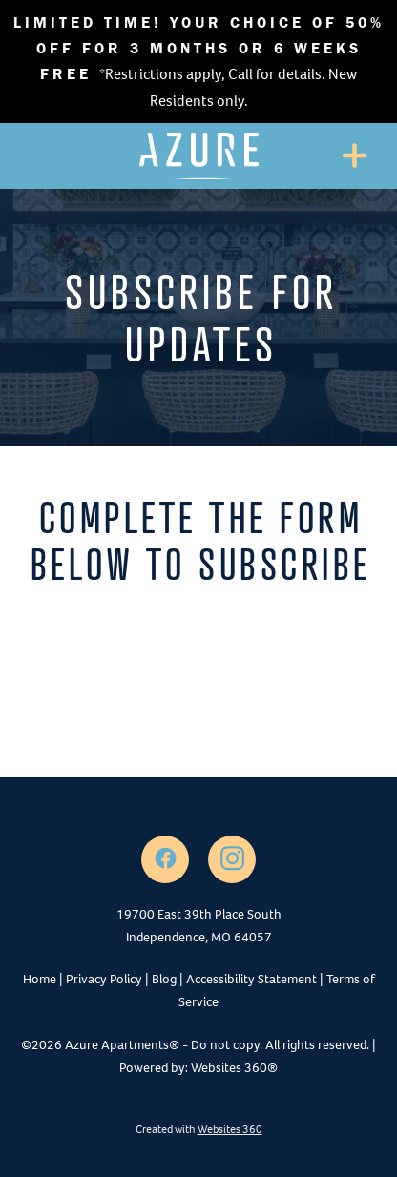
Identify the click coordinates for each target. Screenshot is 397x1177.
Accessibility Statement (251, 979)
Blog (164, 979)
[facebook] (165, 859)
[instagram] (232, 859)
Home (39, 979)
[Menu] (354, 156)
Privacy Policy (104, 979)
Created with (199, 1129)
